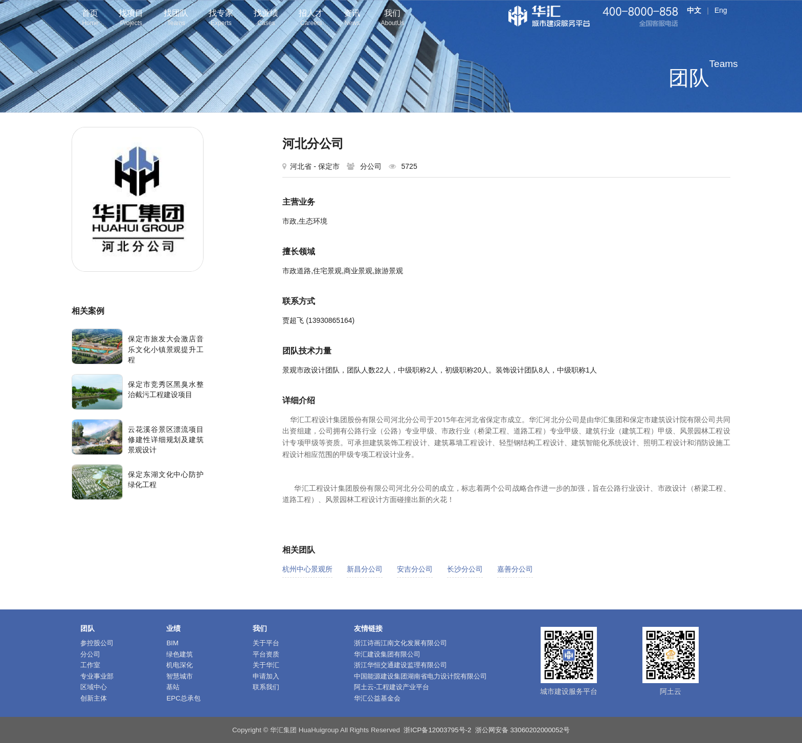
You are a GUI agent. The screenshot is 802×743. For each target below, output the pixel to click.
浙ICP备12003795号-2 (437, 730)
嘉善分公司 (515, 569)
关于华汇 (266, 665)
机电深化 (179, 665)
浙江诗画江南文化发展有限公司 (400, 643)
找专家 (221, 19)
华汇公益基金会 (377, 698)
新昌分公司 (365, 569)
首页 (90, 19)
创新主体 (93, 698)
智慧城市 (179, 676)
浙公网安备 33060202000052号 (522, 730)
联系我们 (266, 687)
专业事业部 (97, 676)
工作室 (90, 665)
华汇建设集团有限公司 (387, 654)
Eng (721, 10)
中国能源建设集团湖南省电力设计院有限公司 (420, 676)
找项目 (131, 19)
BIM (172, 643)
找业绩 (266, 19)
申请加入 (266, 676)
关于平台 (266, 643)
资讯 (352, 19)
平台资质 (266, 654)
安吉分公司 (415, 569)
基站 (173, 687)
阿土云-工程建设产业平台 (391, 687)
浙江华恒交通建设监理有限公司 (400, 665)
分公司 (90, 654)
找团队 (176, 19)
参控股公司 (97, 643)
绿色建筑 (179, 654)
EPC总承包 (183, 698)
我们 (392, 19)
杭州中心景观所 (307, 569)
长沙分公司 (465, 569)
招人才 (311, 19)
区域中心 (93, 687)
